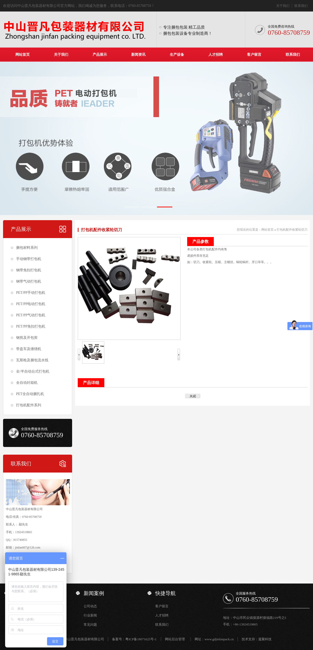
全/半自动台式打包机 (32, 371)
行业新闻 (90, 615)
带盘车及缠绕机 (28, 349)
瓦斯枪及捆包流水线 (32, 360)
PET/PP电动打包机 (30, 304)
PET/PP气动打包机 (30, 315)
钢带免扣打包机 (28, 270)
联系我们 (301, 6)
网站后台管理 (175, 639)
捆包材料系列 (27, 248)
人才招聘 (215, 55)
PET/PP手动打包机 (30, 293)
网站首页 (22, 55)
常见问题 (90, 624)
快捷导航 (165, 593)
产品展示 (100, 55)
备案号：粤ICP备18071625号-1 (134, 639)
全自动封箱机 (27, 383)
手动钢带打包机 (28, 259)
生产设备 (177, 55)
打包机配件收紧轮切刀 (101, 230)
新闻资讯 (138, 55)
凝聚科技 (265, 639)
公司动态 (90, 606)
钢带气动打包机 (28, 281)
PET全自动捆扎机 (30, 394)
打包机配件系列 (28, 405)
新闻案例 (94, 593)
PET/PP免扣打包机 (30, 326)
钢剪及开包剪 (27, 338)
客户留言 (254, 55)
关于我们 (282, 6)
